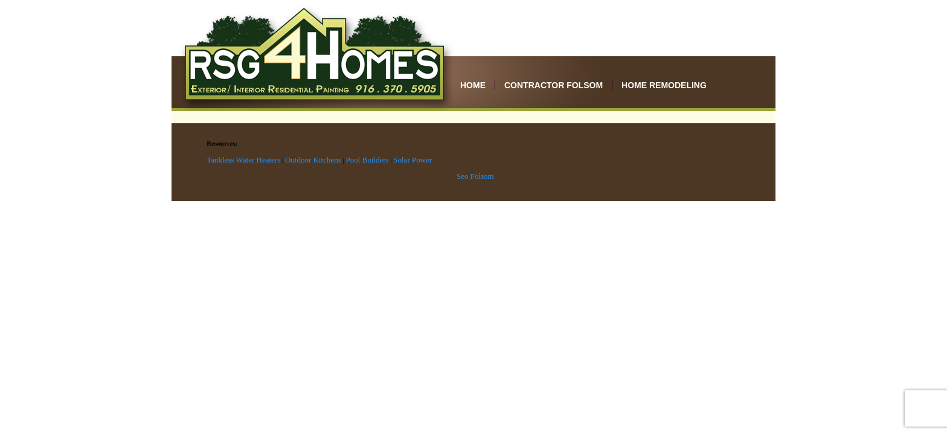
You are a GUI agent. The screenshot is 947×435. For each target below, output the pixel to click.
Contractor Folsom (553, 85)
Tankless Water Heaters (243, 159)
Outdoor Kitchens (313, 159)
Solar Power (412, 159)
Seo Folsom (475, 176)
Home (473, 85)
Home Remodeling (664, 85)
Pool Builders (366, 159)
